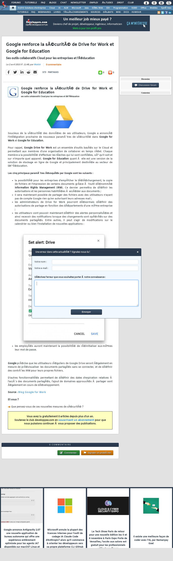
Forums (16, 2)
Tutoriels (30, 2)
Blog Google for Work (32, 392)
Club (130, 2)
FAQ (43, 2)
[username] (95, 262)
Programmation (120, 8)
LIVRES (57, 12)
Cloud (52, 8)
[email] (95, 268)
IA (59, 8)
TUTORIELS (22, 12)
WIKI (118, 12)
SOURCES (95, 12)
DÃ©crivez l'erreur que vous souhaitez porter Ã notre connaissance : (87, 291)
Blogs (53, 2)
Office (143, 8)
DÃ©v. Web (97, 8)
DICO (126, 12)
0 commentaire (53, 64)
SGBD (134, 8)
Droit (120, 2)
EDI (108, 8)
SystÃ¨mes (166, 8)
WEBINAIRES (44, 12)
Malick (37, 64)
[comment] (87, 293)
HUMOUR (136, 12)
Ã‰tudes (107, 2)
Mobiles (154, 8)
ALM (66, 8)
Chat (63, 2)
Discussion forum (145, 85)
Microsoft (76, 8)
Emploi (93, 2)
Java (86, 8)
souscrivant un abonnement (76, 420)
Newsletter (78, 2)
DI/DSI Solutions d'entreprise (32, 8)
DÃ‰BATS (108, 12)
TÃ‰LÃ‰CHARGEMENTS (75, 12)
